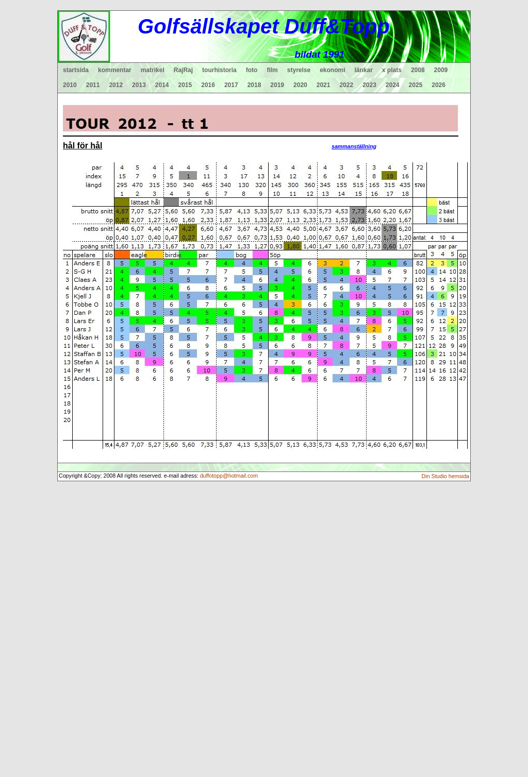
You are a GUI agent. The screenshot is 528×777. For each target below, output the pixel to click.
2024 (393, 85)
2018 (254, 85)
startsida (76, 70)
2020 (300, 85)
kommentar (114, 70)
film (272, 70)
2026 (439, 85)
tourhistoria (219, 70)
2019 (277, 85)
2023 (369, 85)
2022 (346, 85)
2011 (93, 85)
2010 (70, 85)
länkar (364, 70)
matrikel (152, 70)
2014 (162, 85)
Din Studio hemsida (445, 476)
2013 (139, 85)
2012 (116, 85)
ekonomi (332, 70)
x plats (392, 70)
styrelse (298, 70)
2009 (441, 70)
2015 (185, 85)
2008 (418, 70)
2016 (208, 85)
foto (252, 70)
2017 (231, 85)
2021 (324, 85)
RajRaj (183, 70)
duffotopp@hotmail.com (229, 475)
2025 (416, 85)
